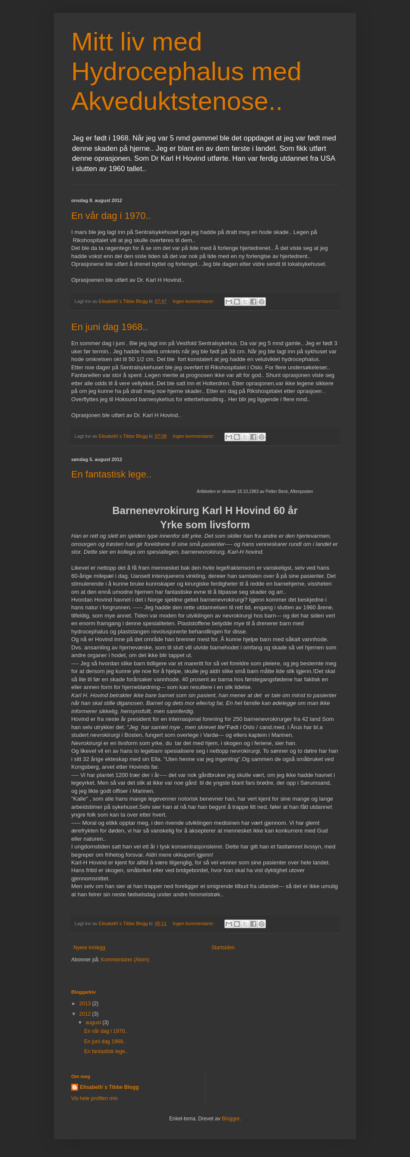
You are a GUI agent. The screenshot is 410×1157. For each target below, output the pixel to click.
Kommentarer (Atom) (125, 960)
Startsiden (223, 948)
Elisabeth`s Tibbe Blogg (109, 1087)
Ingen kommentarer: (194, 301)
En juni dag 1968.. (109, 326)
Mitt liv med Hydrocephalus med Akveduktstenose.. (186, 71)
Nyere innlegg (89, 948)
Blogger (231, 1119)
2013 (85, 1004)
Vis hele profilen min (94, 1098)
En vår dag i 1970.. (111, 215)
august (93, 1023)
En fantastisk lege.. (111, 474)
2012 (85, 1014)
